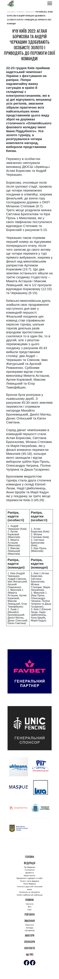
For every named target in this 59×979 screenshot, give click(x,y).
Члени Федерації (29, 884)
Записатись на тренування (29, 892)
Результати (29, 925)
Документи (29, 873)
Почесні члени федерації (29, 881)
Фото (29, 907)
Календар (29, 928)
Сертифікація (30, 930)
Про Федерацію (29, 867)
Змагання (29, 904)
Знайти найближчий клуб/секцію (29, 895)
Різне (29, 909)
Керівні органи (29, 875)
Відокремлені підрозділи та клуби (29, 878)
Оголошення (29, 870)
